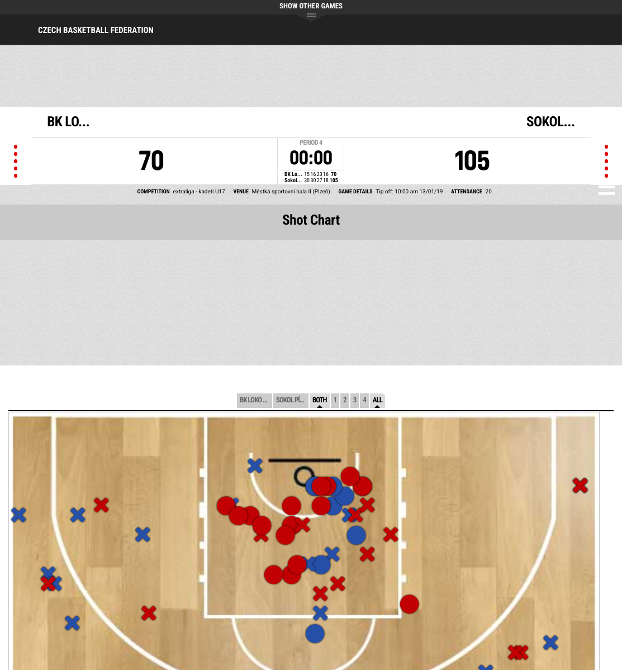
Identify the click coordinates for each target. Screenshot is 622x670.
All (377, 400)
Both (319, 400)
